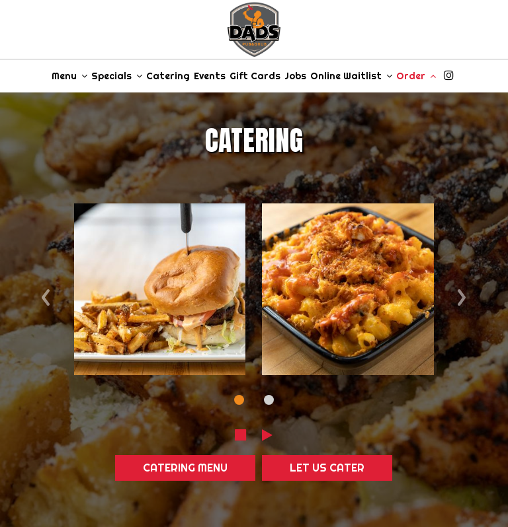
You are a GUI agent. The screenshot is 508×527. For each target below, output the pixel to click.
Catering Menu (185, 467)
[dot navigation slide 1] (239, 400)
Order (416, 76)
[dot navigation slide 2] (269, 400)
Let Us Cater (327, 467)
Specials (116, 76)
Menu (69, 76)
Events (210, 76)
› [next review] (462, 293)
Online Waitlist (351, 76)
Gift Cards (255, 76)
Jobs (295, 76)
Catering (168, 76)
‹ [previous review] (46, 293)
